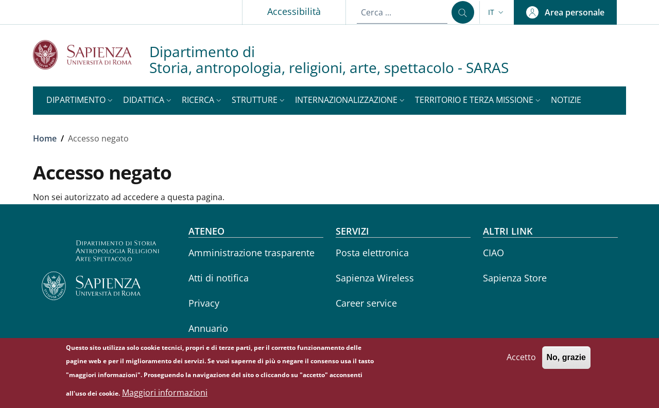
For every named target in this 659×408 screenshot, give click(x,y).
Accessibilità (294, 11)
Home (45, 138)
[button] (497, 12)
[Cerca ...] (463, 12)
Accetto (521, 361)
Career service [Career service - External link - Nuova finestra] (366, 303)
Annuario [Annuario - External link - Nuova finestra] (208, 328)
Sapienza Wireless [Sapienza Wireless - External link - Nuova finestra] (375, 278)
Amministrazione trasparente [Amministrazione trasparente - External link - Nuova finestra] (251, 252)
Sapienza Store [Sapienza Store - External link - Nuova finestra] (515, 278)
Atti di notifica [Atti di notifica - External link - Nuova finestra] (218, 278)
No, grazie (566, 361)
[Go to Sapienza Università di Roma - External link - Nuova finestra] (91, 54)
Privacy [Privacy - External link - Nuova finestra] (203, 303)
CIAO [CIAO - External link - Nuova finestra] (493, 252)
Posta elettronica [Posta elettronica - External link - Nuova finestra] (372, 252)
